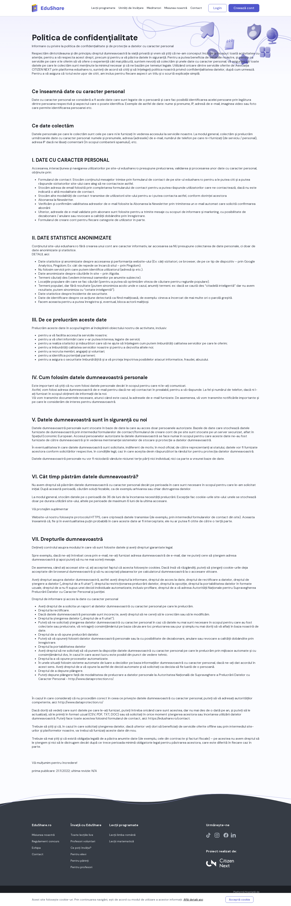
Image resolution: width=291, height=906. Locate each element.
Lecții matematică (121, 841)
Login (217, 8)
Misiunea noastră (175, 8)
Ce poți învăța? (81, 848)
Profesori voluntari (83, 841)
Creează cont (244, 8)
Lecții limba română (122, 835)
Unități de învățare (131, 8)
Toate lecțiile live (82, 835)
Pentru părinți (80, 860)
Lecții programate (103, 8)
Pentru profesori (81, 867)
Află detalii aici (193, 899)
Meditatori (154, 8)
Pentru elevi (78, 854)
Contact (196, 8)
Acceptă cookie (239, 899)
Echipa (36, 848)
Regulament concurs (45, 841)
